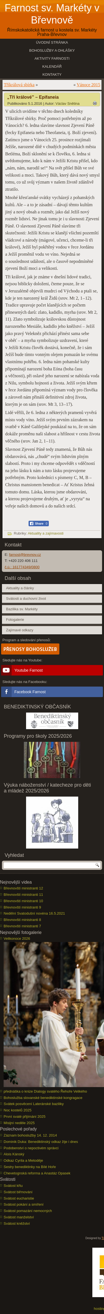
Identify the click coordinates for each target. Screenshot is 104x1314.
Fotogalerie (15, 619)
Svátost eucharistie (19, 1198)
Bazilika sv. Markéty (22, 609)
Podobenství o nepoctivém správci (31, 1148)
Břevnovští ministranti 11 (23, 894)
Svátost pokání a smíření (24, 1204)
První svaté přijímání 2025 (24, 1116)
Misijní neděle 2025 (19, 1123)
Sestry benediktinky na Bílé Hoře (30, 1167)
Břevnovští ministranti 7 (22, 926)
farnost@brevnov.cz (25, 555)
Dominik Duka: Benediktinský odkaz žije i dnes (41, 1142)
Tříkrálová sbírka (19, 84)
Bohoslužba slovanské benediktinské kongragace (43, 1098)
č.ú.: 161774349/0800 (22, 567)
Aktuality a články (20, 588)
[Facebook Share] (39, 523)
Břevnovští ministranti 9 (22, 907)
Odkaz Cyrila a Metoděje (23, 1160)
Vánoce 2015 (88, 84)
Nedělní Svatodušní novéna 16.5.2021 (34, 913)
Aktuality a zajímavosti (46, 533)
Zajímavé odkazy (19, 630)
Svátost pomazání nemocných (28, 1211)
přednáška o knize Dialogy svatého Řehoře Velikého (45, 1091)
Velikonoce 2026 (17, 938)
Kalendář (52, 66)
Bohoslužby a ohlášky (52, 50)
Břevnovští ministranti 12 (23, 888)
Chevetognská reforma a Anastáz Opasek (37, 1173)
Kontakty (52, 74)
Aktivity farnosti (51, 58)
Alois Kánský (14, 1154)
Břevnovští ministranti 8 (22, 920)
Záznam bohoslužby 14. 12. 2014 (30, 1135)
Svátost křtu (13, 1186)
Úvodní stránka (52, 42)
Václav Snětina (67, 103)
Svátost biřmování (18, 1192)
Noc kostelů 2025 (17, 1110)
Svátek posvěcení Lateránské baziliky (34, 1104)
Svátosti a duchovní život (26, 598)
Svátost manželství (19, 1217)
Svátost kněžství (17, 1223)
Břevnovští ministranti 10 (23, 901)
